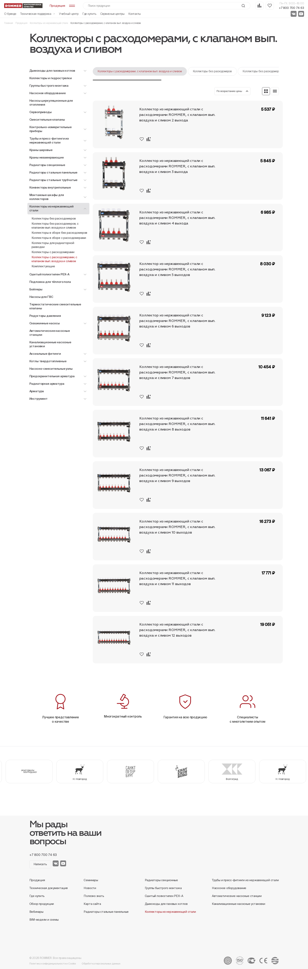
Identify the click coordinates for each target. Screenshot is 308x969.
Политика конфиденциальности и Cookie (52, 963)
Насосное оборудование (229, 888)
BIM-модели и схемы (44, 919)
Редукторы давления (45, 315)
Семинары (91, 880)
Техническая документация (48, 888)
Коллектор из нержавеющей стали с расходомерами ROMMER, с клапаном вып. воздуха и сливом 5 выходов (177, 269)
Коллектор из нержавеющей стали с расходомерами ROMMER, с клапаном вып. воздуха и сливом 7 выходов (177, 372)
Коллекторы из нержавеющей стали (49, 23)
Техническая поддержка (37, 13)
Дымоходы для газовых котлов (166, 903)
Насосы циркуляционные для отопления (51, 102)
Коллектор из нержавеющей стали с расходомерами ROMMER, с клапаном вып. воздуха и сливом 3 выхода (177, 166)
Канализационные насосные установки (50, 344)
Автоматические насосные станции (49, 332)
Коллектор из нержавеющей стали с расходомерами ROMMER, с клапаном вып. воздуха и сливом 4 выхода (177, 218)
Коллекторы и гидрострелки (50, 78)
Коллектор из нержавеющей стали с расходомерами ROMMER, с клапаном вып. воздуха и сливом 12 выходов (177, 630)
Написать (40, 864)
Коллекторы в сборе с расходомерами (59, 237)
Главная (8, 23)
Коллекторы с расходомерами (53, 252)
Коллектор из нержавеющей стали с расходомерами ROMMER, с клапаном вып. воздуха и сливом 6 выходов (177, 321)
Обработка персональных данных (101, 963)
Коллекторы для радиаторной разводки (53, 245)
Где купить (89, 13)
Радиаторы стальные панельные (106, 911)
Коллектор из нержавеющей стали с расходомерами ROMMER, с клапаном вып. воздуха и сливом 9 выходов (177, 475)
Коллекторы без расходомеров (54, 218)
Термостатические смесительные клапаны (55, 306)
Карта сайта (92, 903)
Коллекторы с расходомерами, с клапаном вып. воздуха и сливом (54, 259)
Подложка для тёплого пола (50, 281)
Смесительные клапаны (47, 119)
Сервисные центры (112, 13)
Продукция (21, 23)
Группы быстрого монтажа (163, 888)
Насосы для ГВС (41, 296)
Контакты (134, 13)
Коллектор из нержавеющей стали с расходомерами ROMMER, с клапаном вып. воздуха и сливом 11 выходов (177, 578)
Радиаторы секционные (161, 880)
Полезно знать (94, 896)
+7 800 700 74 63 (291, 7)
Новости (90, 888)
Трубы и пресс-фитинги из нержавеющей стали (245, 880)
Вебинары (36, 911)
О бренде (10, 13)
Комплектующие (43, 266)
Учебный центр (69, 13)
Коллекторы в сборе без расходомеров (59, 232)
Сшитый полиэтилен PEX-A (164, 896)
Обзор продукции (41, 903)
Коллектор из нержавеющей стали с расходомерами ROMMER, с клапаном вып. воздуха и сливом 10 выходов (177, 527)
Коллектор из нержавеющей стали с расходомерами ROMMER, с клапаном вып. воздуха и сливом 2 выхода (177, 115)
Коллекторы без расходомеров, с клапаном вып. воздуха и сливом (55, 225)
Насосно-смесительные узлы (51, 368)
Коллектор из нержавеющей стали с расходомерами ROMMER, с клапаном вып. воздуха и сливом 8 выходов (177, 424)
